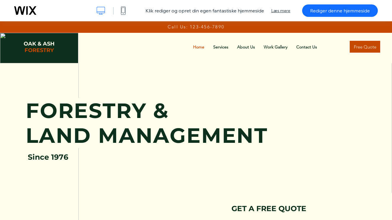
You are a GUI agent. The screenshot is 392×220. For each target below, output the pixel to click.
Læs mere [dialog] (280, 10)
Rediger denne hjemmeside (340, 11)
